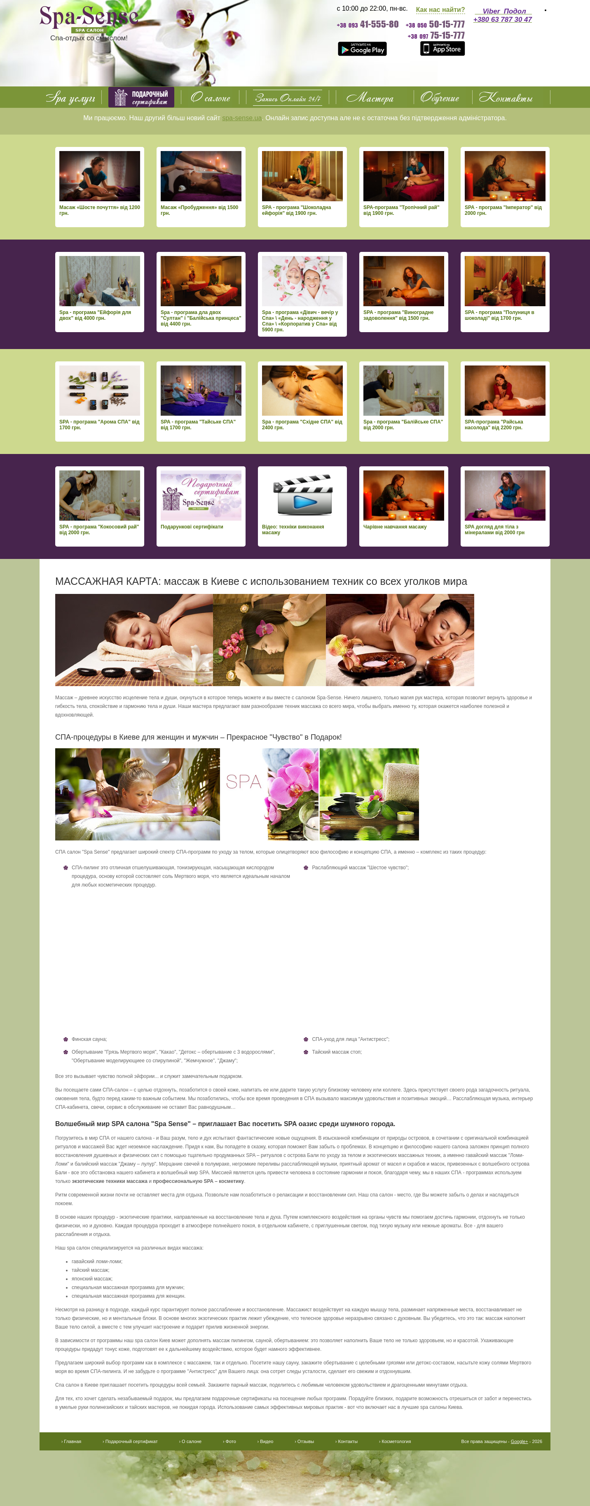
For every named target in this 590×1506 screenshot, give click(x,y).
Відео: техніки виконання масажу (302, 502)
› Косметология (395, 1441)
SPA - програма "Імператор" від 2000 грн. (505, 183)
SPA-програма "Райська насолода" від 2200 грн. (505, 398)
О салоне (210, 97)
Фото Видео (375, 97)
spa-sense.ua (242, 117)
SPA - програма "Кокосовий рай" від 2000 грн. (99, 502)
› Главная (71, 1441)
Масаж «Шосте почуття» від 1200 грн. (99, 183)
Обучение (443, 97)
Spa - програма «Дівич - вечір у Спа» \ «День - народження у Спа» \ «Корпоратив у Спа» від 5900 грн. (302, 294)
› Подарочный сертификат (130, 1441)
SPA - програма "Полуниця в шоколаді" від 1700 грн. (505, 288)
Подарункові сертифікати (201, 500)
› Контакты (346, 1441)
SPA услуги (70, 97)
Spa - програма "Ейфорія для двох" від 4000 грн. (99, 288)
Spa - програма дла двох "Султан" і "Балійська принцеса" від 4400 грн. (201, 291)
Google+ (519, 1441)
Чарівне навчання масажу (403, 500)
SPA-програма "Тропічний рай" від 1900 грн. (403, 183)
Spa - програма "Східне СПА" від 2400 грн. (302, 398)
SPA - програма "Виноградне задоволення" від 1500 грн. (403, 288)
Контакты (511, 97)
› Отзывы (304, 1441)
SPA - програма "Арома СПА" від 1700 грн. (99, 398)
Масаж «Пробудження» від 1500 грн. (201, 183)
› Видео (266, 1441)
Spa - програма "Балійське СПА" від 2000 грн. (403, 398)
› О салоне (190, 1441)
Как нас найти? (440, 9)
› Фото (229, 1441)
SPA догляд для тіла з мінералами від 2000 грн (505, 502)
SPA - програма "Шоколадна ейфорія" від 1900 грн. (302, 183)
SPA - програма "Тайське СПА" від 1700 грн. (201, 398)
